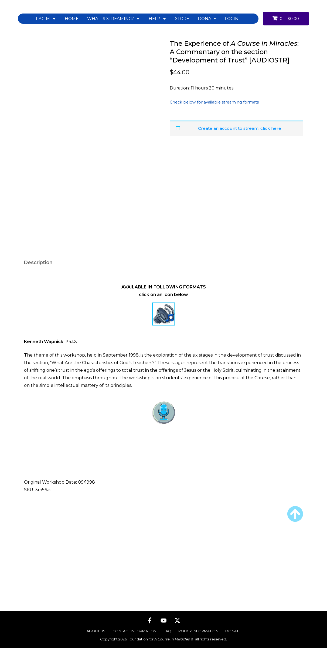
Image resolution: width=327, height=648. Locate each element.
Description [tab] (38, 320)
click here (270, 128)
